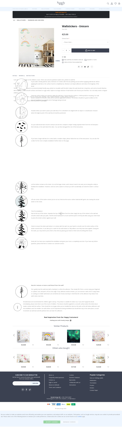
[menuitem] (20, 9)
